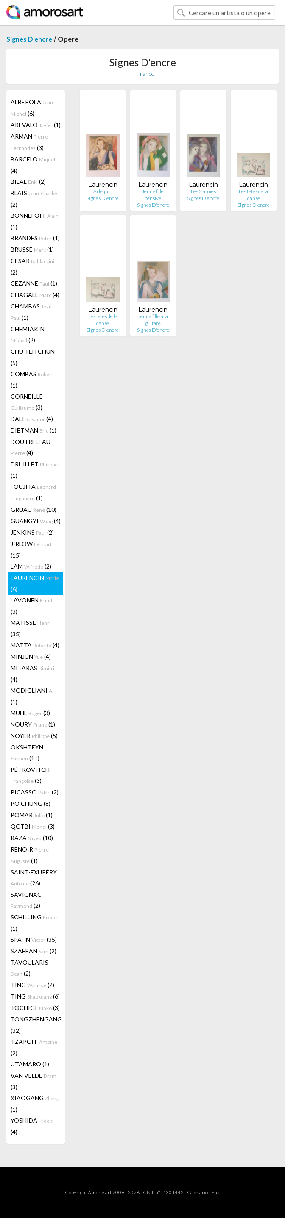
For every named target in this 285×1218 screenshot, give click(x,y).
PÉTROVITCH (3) (30, 775)
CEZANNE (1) (34, 283)
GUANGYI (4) (36, 520)
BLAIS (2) (35, 198)
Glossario (197, 1192)
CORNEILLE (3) (27, 402)
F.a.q (216, 1192)
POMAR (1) (32, 814)
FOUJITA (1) (33, 492)
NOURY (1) (33, 724)
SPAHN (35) (34, 939)
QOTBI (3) (33, 826)
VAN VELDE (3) (33, 1081)
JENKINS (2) (32, 532)
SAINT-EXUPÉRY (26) (34, 877)
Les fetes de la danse (253, 194)
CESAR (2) (32, 266)
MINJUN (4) (31, 656)
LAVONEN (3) (32, 606)
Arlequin (102, 191)
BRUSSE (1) (32, 249)
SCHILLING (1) (34, 922)
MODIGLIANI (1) (32, 696)
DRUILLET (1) (34, 470)
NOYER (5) (34, 735)
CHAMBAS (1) (32, 311)
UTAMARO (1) (30, 1064)
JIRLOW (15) (31, 549)
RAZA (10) (32, 837)
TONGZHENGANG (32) (36, 1024)
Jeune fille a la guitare (153, 319)
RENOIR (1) (30, 855)
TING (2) (32, 984)
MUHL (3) (30, 712)
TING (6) (35, 996)
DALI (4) (32, 418)
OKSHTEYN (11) (27, 753)
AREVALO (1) (36, 124)
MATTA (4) (35, 645)
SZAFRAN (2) (33, 950)
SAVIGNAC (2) (26, 900)
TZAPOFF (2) (34, 1047)
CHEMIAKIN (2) (28, 334)
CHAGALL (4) (35, 294)
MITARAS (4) (32, 673)
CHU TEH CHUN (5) (33, 357)
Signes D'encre (29, 39)
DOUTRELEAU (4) (30, 447)
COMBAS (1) (32, 379)
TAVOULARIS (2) (29, 968)
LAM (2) (31, 566)
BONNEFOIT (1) (35, 221)
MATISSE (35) (30, 628)
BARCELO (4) (33, 164)
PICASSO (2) (35, 792)
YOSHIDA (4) (32, 1126)
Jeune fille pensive (153, 194)
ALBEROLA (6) (33, 107)
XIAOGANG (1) (35, 1103)
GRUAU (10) (33, 509)
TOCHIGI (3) (35, 1007)
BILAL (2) (28, 181)
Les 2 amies (203, 191)
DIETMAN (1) (33, 430)
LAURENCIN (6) (35, 583)
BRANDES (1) (35, 237)
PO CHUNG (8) (30, 803)
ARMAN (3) (29, 142)
